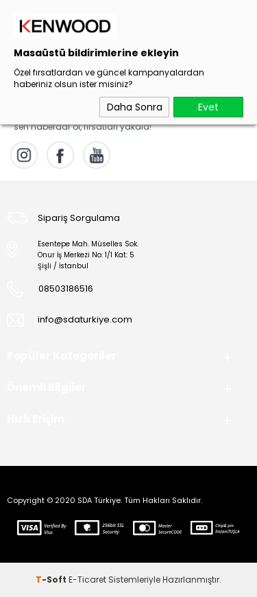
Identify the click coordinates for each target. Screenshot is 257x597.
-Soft (52, 579)
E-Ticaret (87, 579)
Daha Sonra (134, 107)
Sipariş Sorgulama (79, 217)
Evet (208, 107)
